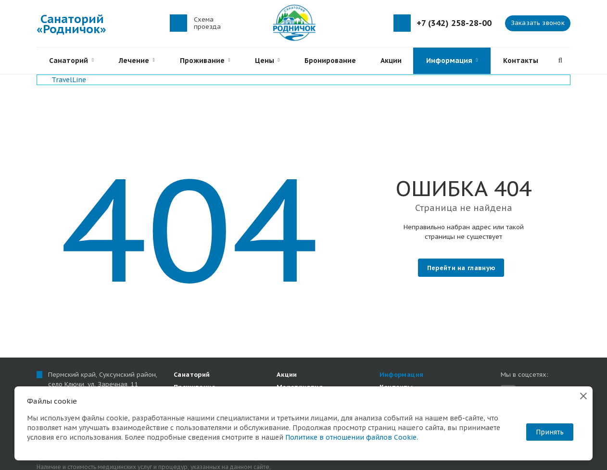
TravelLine (68, 79)
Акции (391, 60)
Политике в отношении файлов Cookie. (351, 437)
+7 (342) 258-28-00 (454, 23)
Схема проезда (207, 23)
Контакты (520, 60)
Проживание (205, 60)
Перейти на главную (461, 268)
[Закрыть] (583, 395)
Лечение (137, 60)
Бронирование (330, 60)
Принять (550, 432)
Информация (452, 60)
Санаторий (71, 60)
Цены (267, 60)
